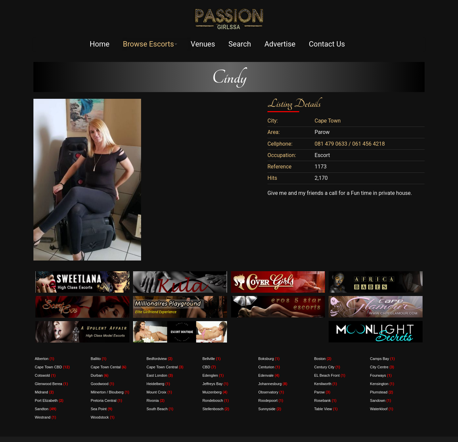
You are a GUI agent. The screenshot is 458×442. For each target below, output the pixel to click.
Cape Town (328, 121)
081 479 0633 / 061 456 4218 (350, 144)
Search (239, 44)
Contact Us (327, 44)
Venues (203, 44)
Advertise (280, 44)
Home (99, 44)
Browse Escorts (150, 44)
